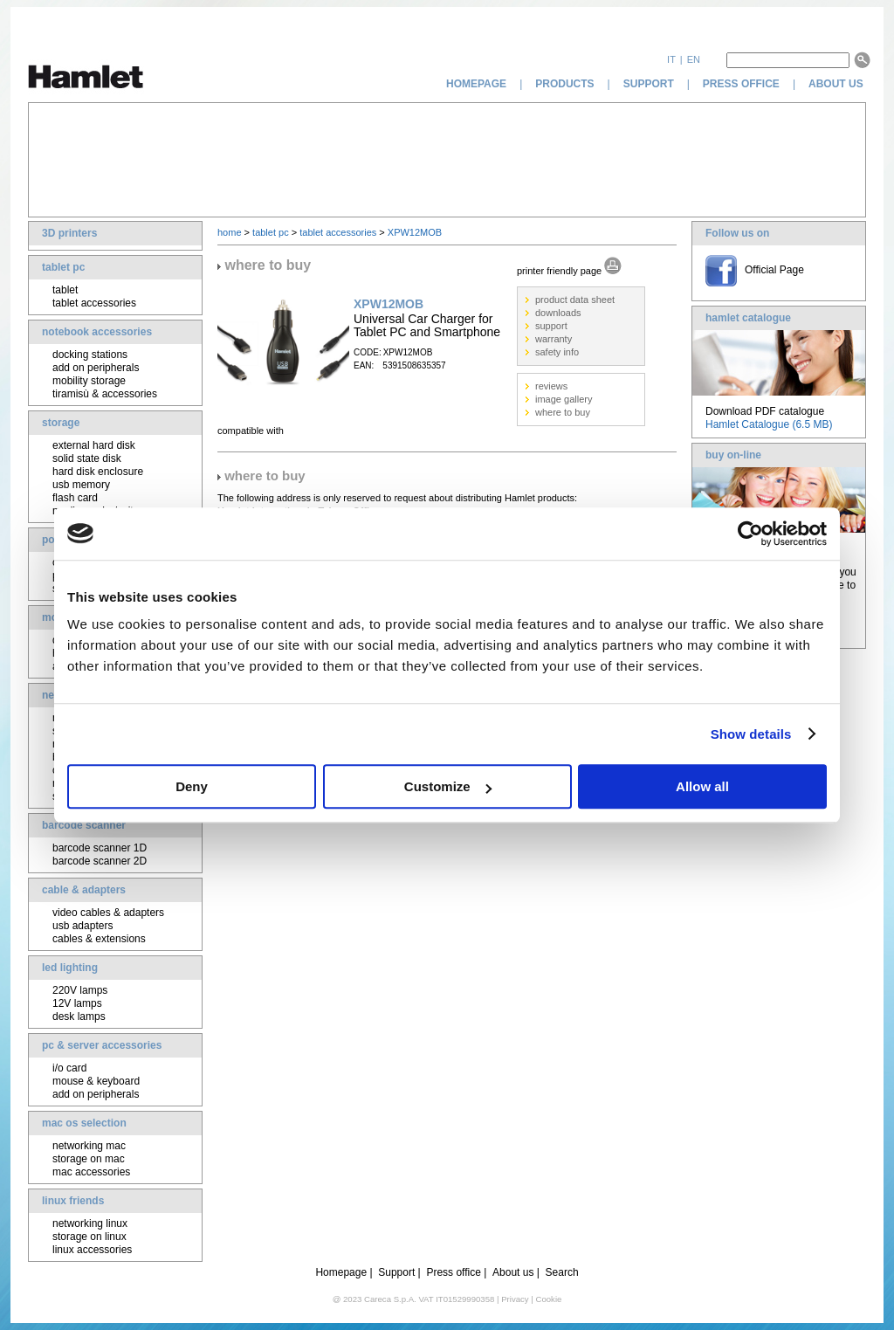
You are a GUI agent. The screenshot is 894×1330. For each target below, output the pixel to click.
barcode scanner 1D (99, 848)
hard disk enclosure (97, 471)
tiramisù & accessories (104, 394)
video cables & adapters (108, 912)
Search (562, 1272)
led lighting (70, 967)
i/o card (69, 1068)
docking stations (89, 354)
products (564, 84)
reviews (551, 386)
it (671, 59)
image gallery (563, 399)
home (229, 232)
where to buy (562, 412)
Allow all (702, 786)
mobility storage (89, 381)
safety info (557, 352)
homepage (476, 84)
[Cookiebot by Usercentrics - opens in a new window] (750, 533)
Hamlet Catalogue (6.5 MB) (768, 424)
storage (60, 423)
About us (512, 1272)
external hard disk (93, 445)
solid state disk (86, 458)
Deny (191, 786)
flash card (75, 498)
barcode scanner (84, 825)
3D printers (69, 233)
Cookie (548, 1299)
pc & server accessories (102, 1045)
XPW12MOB (415, 232)
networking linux (89, 1223)
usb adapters (82, 926)
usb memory (81, 485)
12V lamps (77, 1003)
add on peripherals (95, 368)
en (693, 59)
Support (396, 1272)
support (648, 84)
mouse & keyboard (96, 1081)
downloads (558, 312)
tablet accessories (94, 303)
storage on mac (88, 1159)
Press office (453, 1272)
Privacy (514, 1299)
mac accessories (91, 1172)
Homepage (341, 1272)
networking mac (89, 1146)
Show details (751, 734)
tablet (65, 290)
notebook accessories (97, 332)
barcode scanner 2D (99, 861)
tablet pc (63, 267)
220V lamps (79, 990)
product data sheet (575, 299)
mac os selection (84, 1123)
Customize (448, 786)
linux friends (73, 1201)
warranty (553, 339)
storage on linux (89, 1236)
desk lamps (79, 1016)
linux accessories (92, 1250)
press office (741, 84)
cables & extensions (99, 939)
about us (837, 84)
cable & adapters (84, 890)
